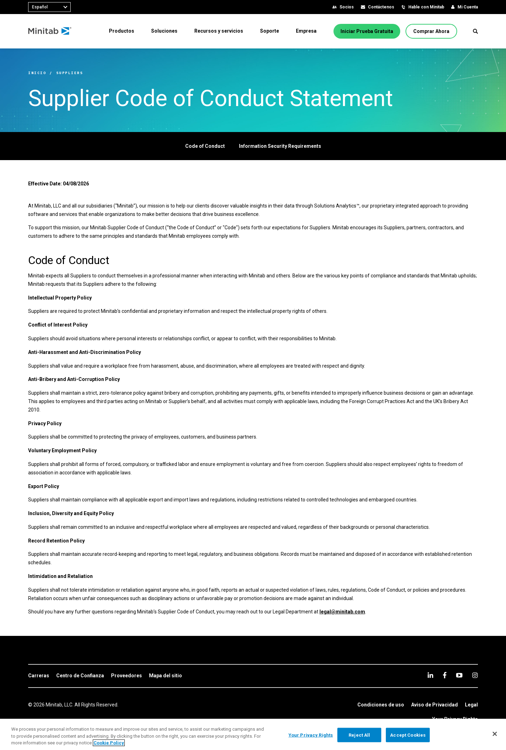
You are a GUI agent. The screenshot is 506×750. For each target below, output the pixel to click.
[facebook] (445, 675)
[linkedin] (430, 675)
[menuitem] (121, 31)
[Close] (494, 734)
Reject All (359, 734)
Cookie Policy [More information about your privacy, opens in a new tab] (108, 742)
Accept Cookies (408, 734)
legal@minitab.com (342, 611)
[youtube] (459, 675)
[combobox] (49, 7)
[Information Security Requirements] (280, 146)
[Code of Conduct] (205, 146)
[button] (475, 31)
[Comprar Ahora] (431, 31)
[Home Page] (50, 31)
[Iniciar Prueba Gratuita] (366, 31)
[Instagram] (475, 675)
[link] (38, 676)
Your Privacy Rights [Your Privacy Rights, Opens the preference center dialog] (310, 734)
